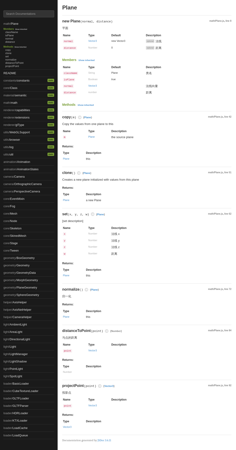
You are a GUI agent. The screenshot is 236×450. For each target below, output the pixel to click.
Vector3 (92, 41)
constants (23, 80)
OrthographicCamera (28, 184)
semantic (21, 95)
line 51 (227, 172)
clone (8, 53)
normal (9, 38)
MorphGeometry (27, 280)
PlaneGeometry (27, 287)
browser (14, 139)
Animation (23, 162)
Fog (12, 206)
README (9, 73)
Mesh (13, 213)
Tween (14, 250)
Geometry (23, 265)
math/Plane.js (216, 21)
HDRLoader (20, 413)
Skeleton (15, 228)
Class (13, 88)
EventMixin (17, 199)
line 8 (228, 21)
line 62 (227, 214)
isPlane (9, 35)
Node (13, 221)
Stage (14, 243)
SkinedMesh (18, 235)
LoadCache (19, 428)
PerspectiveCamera (27, 191)
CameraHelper (22, 317)
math (14, 102)
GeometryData (26, 272)
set (7, 56)
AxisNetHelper (21, 309)
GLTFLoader (20, 398)
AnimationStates (27, 169)
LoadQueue (20, 435)
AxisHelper (19, 302)
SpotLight (16, 376)
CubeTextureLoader (25, 391)
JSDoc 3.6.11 (104, 440)
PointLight (16, 369)
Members (8, 29)
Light (13, 346)
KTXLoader (19, 420)
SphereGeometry (28, 295)
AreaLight (16, 332)
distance (10, 41)
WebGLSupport (19, 132)
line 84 (227, 330)
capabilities (22, 110)
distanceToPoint (14, 62)
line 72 (227, 289)
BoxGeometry (26, 258)
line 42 (227, 117)
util (11, 154)
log (11, 147)
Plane (14, 23)
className (11, 32)
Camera (19, 176)
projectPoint (12, 66)
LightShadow (18, 361)
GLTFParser (20, 405)
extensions (22, 117)
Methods (8, 47)
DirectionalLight (20, 339)
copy (8, 50)
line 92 (227, 385)
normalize (11, 59)
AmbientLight (18, 324)
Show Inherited (21, 29)
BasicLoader (20, 383)
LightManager (19, 354)
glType (19, 125)
